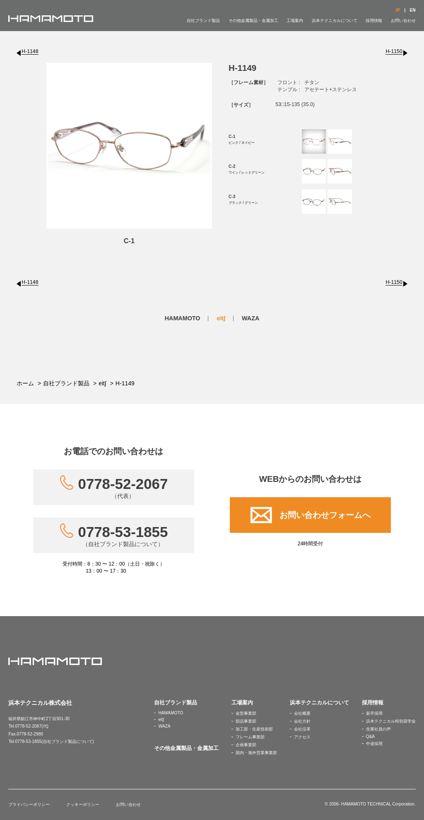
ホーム (25, 383)
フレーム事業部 (250, 737)
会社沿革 (302, 729)
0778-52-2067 (123, 488)
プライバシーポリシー (29, 804)
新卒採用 (374, 713)
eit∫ (221, 318)
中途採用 (374, 743)
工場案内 (295, 20)
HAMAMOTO (182, 318)
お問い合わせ (403, 20)
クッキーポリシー (82, 804)
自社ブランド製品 (203, 20)
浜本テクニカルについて (334, 20)
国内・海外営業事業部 (256, 752)
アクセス (302, 737)
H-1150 (393, 51)
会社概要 (302, 713)
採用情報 (374, 20)
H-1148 (30, 51)
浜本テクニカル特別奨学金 (391, 721)
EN (412, 10)
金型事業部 (246, 713)
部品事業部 (246, 721)
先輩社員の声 (378, 729)
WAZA (250, 318)
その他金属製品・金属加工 (253, 20)
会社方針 (302, 721)
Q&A (370, 736)
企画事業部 (246, 745)
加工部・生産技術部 (254, 729)
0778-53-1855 (123, 536)
